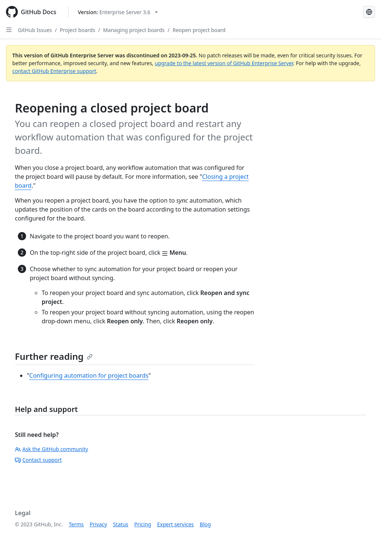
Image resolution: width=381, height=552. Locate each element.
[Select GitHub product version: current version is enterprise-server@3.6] (117, 12)
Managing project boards (133, 30)
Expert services (175, 524)
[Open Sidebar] (9, 30)
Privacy (98, 524)
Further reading (54, 356)
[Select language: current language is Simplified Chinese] (369, 12)
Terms (76, 524)
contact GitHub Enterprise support (54, 70)
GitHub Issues (35, 30)
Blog (205, 524)
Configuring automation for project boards (88, 375)
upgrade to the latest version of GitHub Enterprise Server (224, 63)
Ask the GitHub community (51, 449)
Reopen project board (199, 30)
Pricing (142, 524)
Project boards (77, 30)
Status (120, 524)
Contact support (38, 459)
